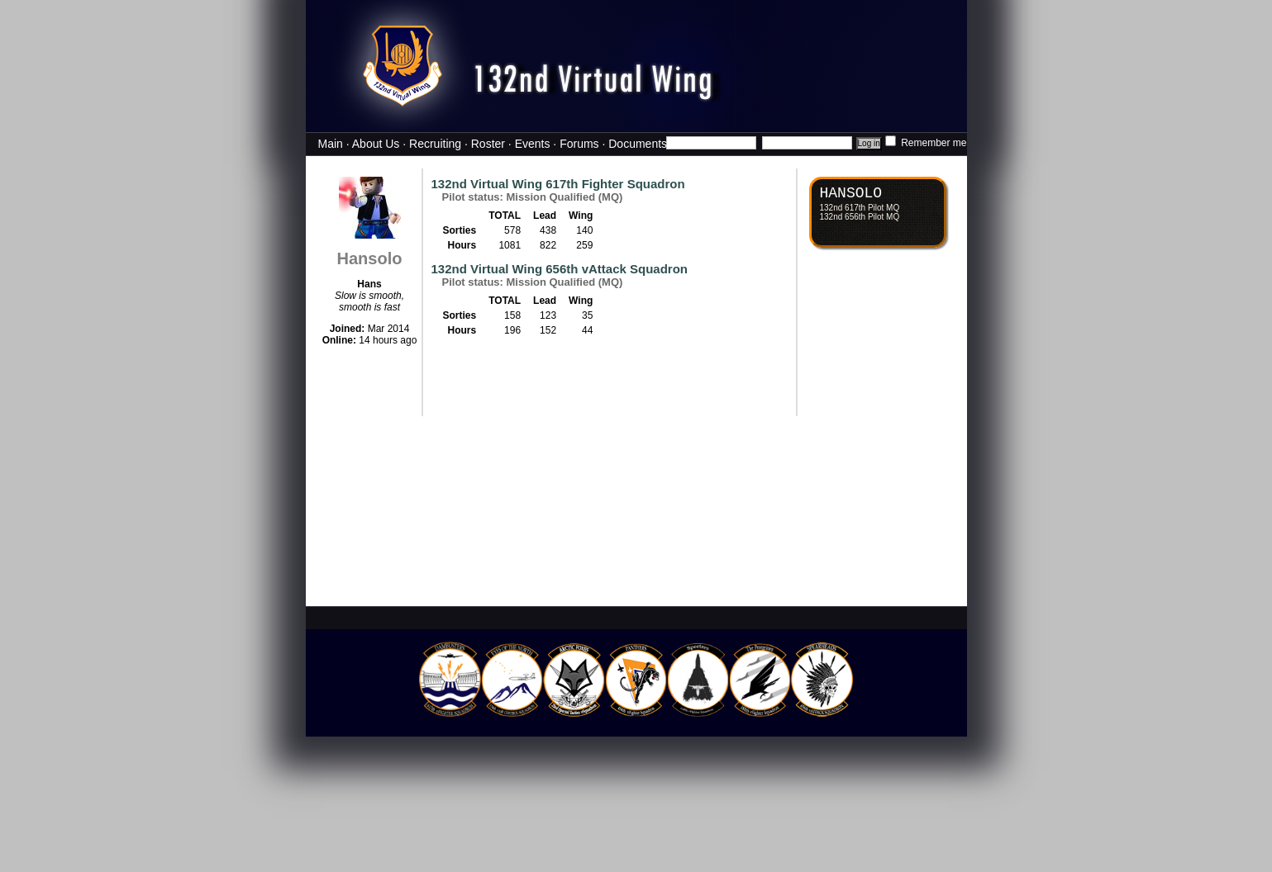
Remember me (926, 143)
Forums (579, 143)
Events (532, 143)
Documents (637, 143)
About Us (376, 143)
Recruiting (435, 143)
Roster (488, 143)
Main (330, 143)
